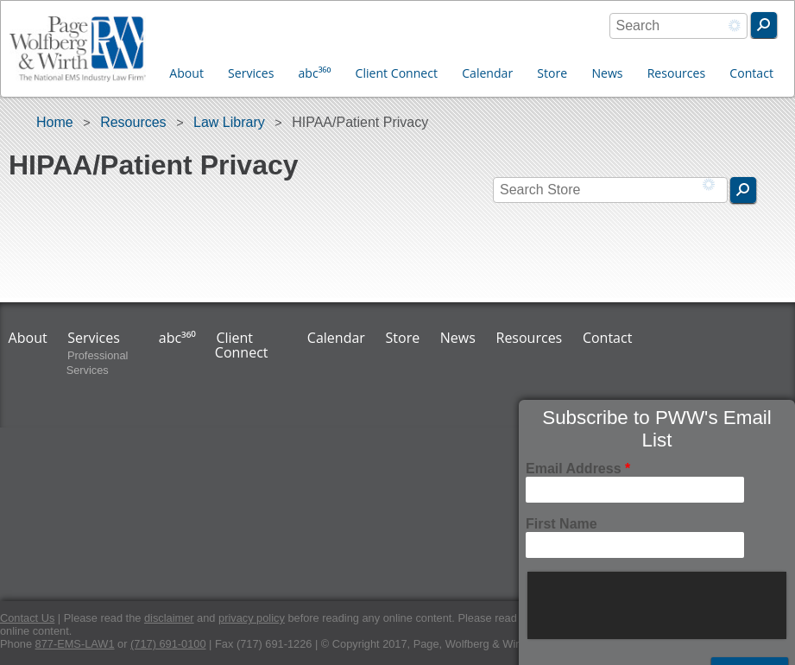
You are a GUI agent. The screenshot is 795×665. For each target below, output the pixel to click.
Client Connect (397, 73)
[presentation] (658, 605)
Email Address (578, 468)
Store (552, 73)
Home (54, 122)
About (186, 73)
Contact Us (27, 617)
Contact (751, 73)
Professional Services (97, 363)
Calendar (487, 73)
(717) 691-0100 (168, 643)
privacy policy (251, 617)
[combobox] (678, 26)
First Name (561, 523)
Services (251, 73)
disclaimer (169, 617)
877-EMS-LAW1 (75, 643)
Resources (676, 73)
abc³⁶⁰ (315, 73)
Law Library (229, 122)
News (606, 73)
